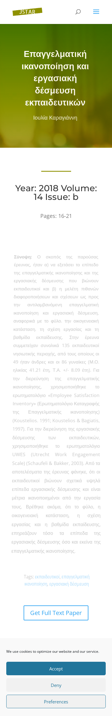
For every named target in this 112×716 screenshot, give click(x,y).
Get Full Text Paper (56, 613)
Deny (56, 685)
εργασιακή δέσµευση (68, 583)
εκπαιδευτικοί (48, 576)
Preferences (56, 702)
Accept (56, 669)
